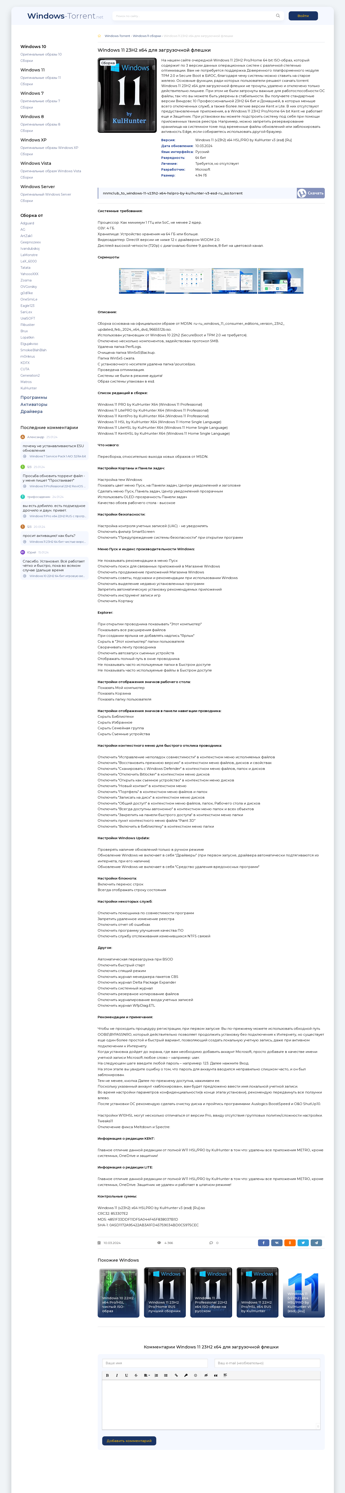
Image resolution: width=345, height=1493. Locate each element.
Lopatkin (27, 337)
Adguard (27, 223)
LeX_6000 (28, 261)
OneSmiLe (28, 299)
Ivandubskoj (30, 249)
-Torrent (65, 15)
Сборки (26, 61)
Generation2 (30, 375)
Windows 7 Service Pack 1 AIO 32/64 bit (54, 456)
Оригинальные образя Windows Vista (50, 171)
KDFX (25, 363)
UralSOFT (27, 318)
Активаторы (33, 404)
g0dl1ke (26, 293)
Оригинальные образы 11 (40, 78)
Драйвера (31, 411)
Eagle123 (27, 306)
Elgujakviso (29, 344)
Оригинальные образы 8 (40, 124)
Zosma (26, 280)
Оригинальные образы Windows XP (49, 148)
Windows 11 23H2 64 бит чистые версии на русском (54, 541)
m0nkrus (27, 356)
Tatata (25, 268)
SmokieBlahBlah (33, 350)
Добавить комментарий (129, 1441)
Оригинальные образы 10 (41, 54)
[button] (107, 1375)
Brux (24, 331)
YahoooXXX (29, 274)
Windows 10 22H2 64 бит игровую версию (54, 575)
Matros (26, 382)
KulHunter (28, 388)
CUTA (24, 369)
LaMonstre (29, 255)
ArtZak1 (26, 236)
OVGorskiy (28, 287)
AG (22, 230)
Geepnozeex (30, 242)
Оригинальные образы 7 (40, 101)
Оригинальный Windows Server (45, 194)
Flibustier (27, 325)
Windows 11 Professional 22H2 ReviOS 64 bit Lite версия (54, 486)
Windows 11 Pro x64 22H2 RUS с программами (54, 516)
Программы (33, 397)
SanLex (26, 312)
